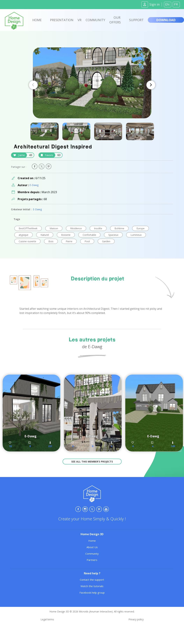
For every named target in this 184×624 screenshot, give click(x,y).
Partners (92, 560)
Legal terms (47, 619)
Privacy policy (136, 619)
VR (79, 20)
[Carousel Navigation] (92, 85)
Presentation (61, 20)
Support (136, 20)
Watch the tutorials (92, 586)
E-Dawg (34, 185)
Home (37, 20)
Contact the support (92, 579)
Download (166, 20)
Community (95, 20)
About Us (92, 547)
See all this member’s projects (92, 461)
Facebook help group (92, 592)
